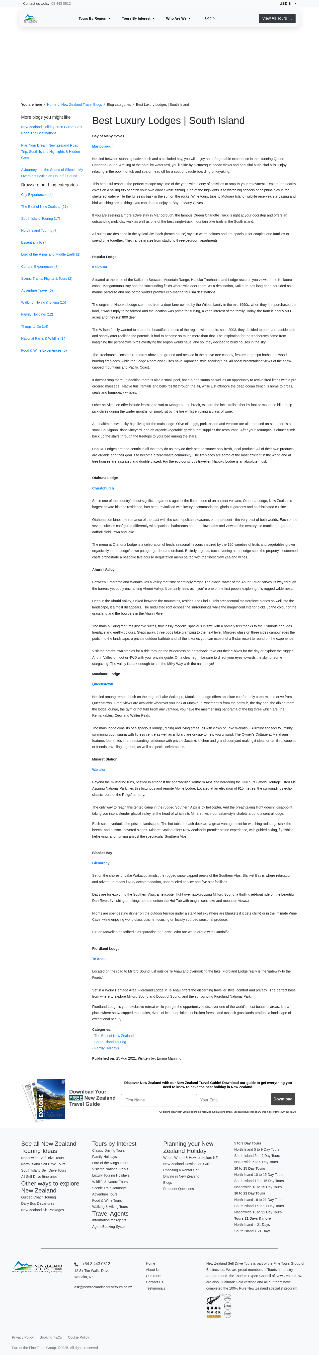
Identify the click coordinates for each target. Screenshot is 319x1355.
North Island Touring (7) (39, 230)
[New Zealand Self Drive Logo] (30, 18)
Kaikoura (99, 267)
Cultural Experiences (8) (40, 267)
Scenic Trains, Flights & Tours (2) (46, 278)
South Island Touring (110, 1042)
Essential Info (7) (34, 242)
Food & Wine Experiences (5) (44, 350)
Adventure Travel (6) (37, 290)
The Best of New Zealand (114, 1036)
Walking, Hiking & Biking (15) (43, 302)
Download (283, 1099)
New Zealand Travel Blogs (81, 105)
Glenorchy (100, 863)
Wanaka (98, 770)
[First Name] (157, 1100)
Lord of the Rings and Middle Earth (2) (50, 254)
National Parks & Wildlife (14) (44, 338)
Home (51, 105)
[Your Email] (232, 1100)
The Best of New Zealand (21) (44, 207)
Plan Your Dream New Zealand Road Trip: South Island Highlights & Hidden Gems (50, 151)
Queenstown (102, 684)
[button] (95, 18)
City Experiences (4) (37, 195)
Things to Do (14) (34, 326)
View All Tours (277, 18)
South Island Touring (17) (40, 218)
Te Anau (99, 959)
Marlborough (103, 146)
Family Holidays (106, 1048)
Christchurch (103, 488)
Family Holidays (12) (37, 314)
